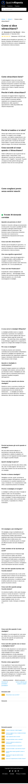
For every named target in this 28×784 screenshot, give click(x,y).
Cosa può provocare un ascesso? (14, 745)
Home (3, 19)
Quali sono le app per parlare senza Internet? (14, 755)
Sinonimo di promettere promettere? (4, 683)
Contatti (12, 773)
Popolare (17, 6)
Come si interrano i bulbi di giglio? (14, 730)
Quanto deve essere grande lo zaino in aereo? (15, 752)
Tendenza (9, 6)
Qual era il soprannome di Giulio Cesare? (16, 758)
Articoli (3, 6)
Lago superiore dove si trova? (13, 736)
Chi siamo (5, 773)
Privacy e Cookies (21, 773)
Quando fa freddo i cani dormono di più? (15, 748)
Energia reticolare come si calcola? (14, 739)
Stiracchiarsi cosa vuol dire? (12, 694)
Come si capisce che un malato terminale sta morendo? (16, 733)
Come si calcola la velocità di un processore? (13, 743)
